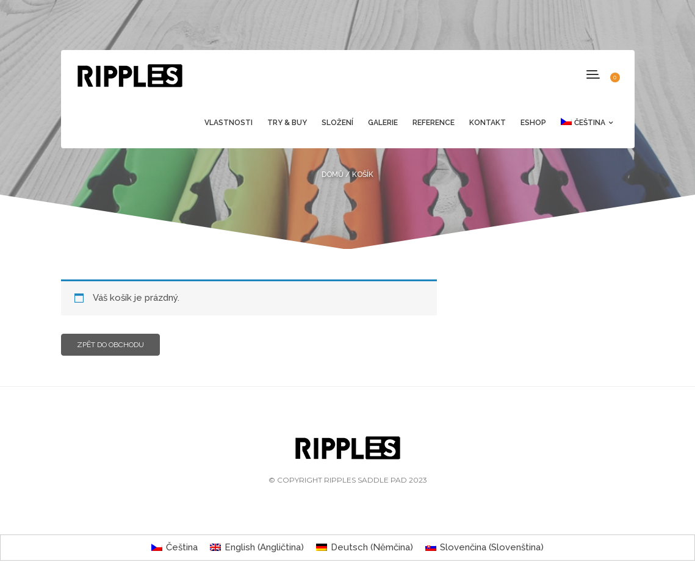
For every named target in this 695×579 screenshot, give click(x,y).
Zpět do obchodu (110, 344)
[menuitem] (583, 123)
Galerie (383, 122)
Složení (337, 122)
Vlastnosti (228, 122)
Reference (433, 122)
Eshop (533, 122)
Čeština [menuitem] (182, 547)
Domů (333, 174)
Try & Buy (287, 122)
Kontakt (487, 122)
